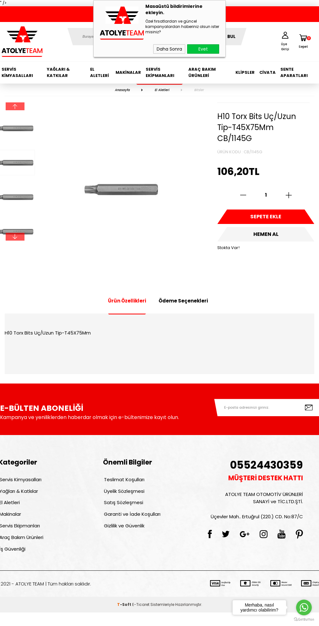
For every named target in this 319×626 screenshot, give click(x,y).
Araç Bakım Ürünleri (202, 72)
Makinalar (128, 72)
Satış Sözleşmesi (122, 507)
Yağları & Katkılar (58, 72)
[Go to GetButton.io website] (304, 620)
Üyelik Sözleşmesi (123, 494)
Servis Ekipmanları (160, 72)
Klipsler (245, 72)
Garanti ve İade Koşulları (131, 521)
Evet (203, 49)
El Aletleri (99, 72)
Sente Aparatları (294, 72)
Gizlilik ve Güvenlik (123, 534)
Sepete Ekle (266, 218)
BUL (231, 37)
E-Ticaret (140, 618)
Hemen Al (266, 238)
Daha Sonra (169, 49)
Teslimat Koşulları (123, 480)
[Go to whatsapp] (304, 607)
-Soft (124, 618)
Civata (267, 72)
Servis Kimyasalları (17, 72)
